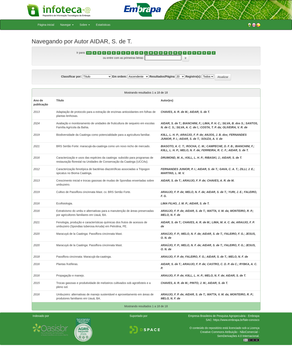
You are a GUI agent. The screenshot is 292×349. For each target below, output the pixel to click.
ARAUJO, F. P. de (194, 180)
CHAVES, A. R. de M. (174, 111)
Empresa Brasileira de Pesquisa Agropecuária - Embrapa (223, 315)
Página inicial (46, 24)
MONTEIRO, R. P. (241, 210)
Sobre (85, 24)
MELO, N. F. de (190, 150)
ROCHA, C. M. (195, 146)
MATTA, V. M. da (217, 210)
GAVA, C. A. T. (228, 169)
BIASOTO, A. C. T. (172, 146)
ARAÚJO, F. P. (170, 233)
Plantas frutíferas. (67, 264)
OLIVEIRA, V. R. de (235, 127)
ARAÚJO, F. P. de (191, 134)
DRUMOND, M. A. (172, 157)
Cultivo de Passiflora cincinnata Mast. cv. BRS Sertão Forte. (93, 192)
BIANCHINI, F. (192, 123)
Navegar (67, 24)
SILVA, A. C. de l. (187, 127)
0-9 (89, 53)
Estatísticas (103, 24)
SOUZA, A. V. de (211, 138)
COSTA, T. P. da (210, 127)
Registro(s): (193, 76)
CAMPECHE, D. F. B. (220, 146)
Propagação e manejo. (70, 275)
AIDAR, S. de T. (200, 111)
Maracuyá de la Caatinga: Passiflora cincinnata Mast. (89, 233)
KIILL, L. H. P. (169, 134)
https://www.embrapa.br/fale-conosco (236, 319)
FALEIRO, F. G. (234, 233)
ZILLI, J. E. (247, 169)
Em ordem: (119, 76)
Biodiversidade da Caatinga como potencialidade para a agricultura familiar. (103, 134)
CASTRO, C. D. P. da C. (222, 264)
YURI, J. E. (235, 192)
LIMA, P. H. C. (212, 123)
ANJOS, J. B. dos (216, 134)
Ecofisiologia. (64, 203)
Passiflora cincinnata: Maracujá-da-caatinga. (83, 256)
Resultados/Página (162, 76)
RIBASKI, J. (212, 157)
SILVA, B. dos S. (233, 123)
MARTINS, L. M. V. (173, 173)
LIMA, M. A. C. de (223, 222)
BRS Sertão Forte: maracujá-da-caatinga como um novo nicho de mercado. (103, 146)
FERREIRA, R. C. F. (214, 150)
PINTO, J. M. (198, 283)
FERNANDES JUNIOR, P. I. (178, 169)
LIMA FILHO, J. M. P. (174, 203)
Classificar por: (71, 76)
